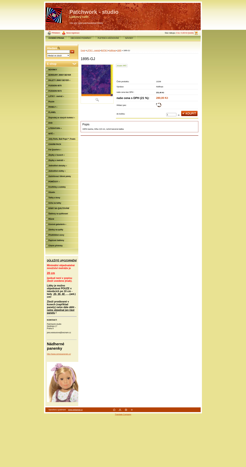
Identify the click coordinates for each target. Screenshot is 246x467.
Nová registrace (72, 33)
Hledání (52, 48)
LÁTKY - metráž (93, 50)
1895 (119, 50)
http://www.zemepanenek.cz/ (59, 354)
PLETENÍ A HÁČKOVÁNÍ (108, 38)
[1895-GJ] (97, 84)
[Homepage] (56, 38)
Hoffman (112, 50)
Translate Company (123, 414)
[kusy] (171, 114)
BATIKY (104, 50)
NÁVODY (129, 38)
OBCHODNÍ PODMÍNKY (81, 38)
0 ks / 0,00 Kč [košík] (185, 33)
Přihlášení (56, 33)
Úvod (83, 50)
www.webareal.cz (75, 410)
